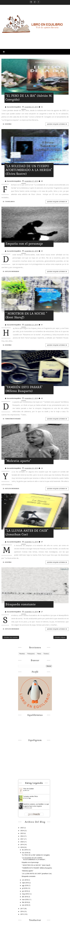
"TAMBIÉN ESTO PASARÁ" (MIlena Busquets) (24, 389)
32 (42, 107)
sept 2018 (25, 883)
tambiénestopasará (12, 419)
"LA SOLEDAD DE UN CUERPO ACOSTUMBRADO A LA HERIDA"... (34, 859)
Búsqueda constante (21, 604)
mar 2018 (25, 899)
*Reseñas (22, 654)
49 (42, 181)
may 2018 (25, 894)
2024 (22, 830)
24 (42, 468)
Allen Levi (27, 790)
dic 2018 (25, 850)
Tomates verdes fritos (30, 796)
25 (42, 251)
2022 (22, 836)
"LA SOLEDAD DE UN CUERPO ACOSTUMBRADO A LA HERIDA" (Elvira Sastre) (29, 170)
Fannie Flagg (27, 798)
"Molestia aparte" (18, 461)
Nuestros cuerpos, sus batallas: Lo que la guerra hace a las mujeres (36, 805)
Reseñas (7, 124)
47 (42, 542)
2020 (22, 842)
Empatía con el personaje (24, 244)
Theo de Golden (28, 789)
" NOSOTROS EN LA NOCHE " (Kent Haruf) (36, 865)
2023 (22, 833)
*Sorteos (46, 654)
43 (42, 398)
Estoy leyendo (34, 783)
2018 (22, 847)
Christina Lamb (28, 808)
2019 (22, 844)
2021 (22, 839)
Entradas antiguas (60, 637)
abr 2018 (25, 897)
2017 (22, 908)
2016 (22, 911)
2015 (22, 914)
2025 (22, 828)
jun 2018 (25, 891)
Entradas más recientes (11, 637)
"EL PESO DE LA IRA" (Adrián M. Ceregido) (36, 855)
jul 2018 (25, 888)
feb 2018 (25, 902)
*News (39, 654)
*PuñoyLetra (30, 654)
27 (42, 612)
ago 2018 (25, 885)
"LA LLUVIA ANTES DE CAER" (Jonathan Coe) (27, 532)
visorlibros (9, 201)
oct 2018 (25, 880)
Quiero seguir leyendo (57, 124)
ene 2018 (25, 905)
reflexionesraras (11, 271)
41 (42, 325)
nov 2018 (25, 853)
